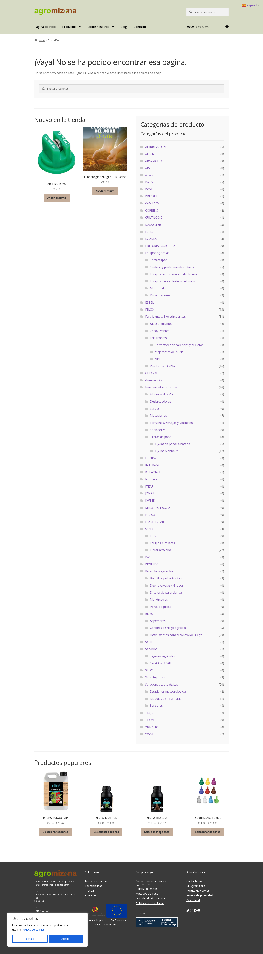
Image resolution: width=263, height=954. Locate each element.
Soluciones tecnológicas (161, 685)
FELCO (149, 310)
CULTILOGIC (153, 217)
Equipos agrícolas (157, 253)
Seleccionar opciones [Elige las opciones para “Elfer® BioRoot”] (156, 832)
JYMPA (149, 493)
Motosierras (158, 416)
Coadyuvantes (159, 331)
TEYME (150, 720)
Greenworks (153, 380)
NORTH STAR (154, 522)
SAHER (149, 642)
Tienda (89, 890)
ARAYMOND (153, 161)
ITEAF (149, 486)
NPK (158, 359)
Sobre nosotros (98, 27)
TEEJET (150, 713)
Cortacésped (158, 260)
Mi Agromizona (195, 886)
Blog (124, 27)
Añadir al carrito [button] (56, 198)
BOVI (148, 189)
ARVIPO (150, 168)
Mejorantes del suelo (169, 352)
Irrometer (152, 479)
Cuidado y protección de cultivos (172, 267)
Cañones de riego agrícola (168, 628)
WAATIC (150, 734)
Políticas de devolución (150, 903)
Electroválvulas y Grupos (167, 585)
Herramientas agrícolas (161, 387)
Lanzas (155, 409)
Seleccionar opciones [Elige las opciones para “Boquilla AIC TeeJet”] (207, 832)
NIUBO (150, 515)
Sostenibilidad (93, 886)
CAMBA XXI (152, 203)
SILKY (149, 670)
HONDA (150, 458)
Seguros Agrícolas (162, 656)
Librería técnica (160, 550)
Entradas (90, 895)
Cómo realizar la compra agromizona (151, 882)
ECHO (149, 232)
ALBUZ (150, 154)
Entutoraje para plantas (166, 592)
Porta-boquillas (160, 607)
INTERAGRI (153, 465)
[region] (47, 930)
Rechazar (29, 938)
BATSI (149, 182)
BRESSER (151, 196)
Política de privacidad (199, 895)
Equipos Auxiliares (162, 543)
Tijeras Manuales (166, 451)
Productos (69, 27)
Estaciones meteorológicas (168, 691)
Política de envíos (147, 888)
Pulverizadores (160, 295)
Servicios (151, 649)
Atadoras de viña (161, 394)
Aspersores (158, 621)
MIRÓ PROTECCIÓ (157, 508)
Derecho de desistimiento (152, 898)
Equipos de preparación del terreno (174, 274)
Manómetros (159, 600)
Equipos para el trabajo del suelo (172, 281)
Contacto (140, 27)
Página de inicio (45, 27)
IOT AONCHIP (154, 472)
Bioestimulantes (161, 324)
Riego (149, 614)
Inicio (42, 40)
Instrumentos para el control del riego (176, 635)
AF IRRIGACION (155, 147)
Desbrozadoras (160, 401)
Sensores (156, 706)
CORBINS (151, 211)
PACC (149, 557)
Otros (149, 529)
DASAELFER (153, 225)
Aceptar (65, 938)
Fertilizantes (158, 338)
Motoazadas (158, 288)
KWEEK (150, 501)
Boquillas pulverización (166, 578)
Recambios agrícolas (159, 571)
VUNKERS (152, 727)
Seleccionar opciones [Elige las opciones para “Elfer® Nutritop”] (106, 832)
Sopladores (157, 430)
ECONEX (151, 239)
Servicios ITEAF (160, 663)
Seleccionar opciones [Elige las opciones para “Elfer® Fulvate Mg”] (55, 832)
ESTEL (149, 302)
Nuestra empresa (96, 881)
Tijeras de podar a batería (172, 444)
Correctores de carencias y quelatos (179, 345)
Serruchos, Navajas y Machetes (171, 423)
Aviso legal (193, 900)
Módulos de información (166, 699)
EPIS (153, 536)
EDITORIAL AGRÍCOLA (160, 246)
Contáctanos (194, 881)
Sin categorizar (155, 677)
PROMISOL (152, 564)
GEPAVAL (151, 373)
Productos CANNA (162, 366)
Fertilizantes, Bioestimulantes (165, 317)
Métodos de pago (147, 893)
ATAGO (150, 175)
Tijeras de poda (160, 437)
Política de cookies (33, 929)
